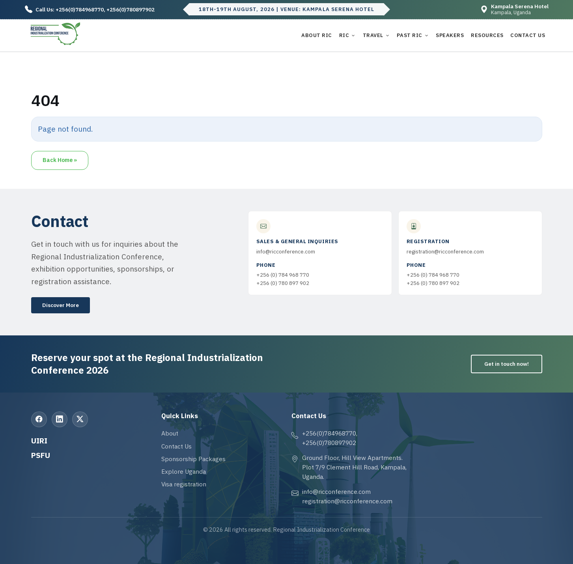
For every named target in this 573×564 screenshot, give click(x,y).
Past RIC (409, 35)
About (169, 433)
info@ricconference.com (285, 251)
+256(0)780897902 (130, 9)
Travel (373, 35)
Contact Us (527, 35)
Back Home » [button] (60, 160)
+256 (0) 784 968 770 (282, 274)
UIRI (39, 440)
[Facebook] (39, 419)
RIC (344, 35)
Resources (487, 35)
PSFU (40, 455)
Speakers (450, 35)
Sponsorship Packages (193, 459)
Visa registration (183, 484)
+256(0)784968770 (80, 9)
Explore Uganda (183, 471)
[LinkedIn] (59, 419)
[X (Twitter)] (80, 419)
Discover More (60, 305)
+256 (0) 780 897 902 (282, 283)
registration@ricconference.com (445, 251)
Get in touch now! (506, 363)
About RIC (316, 35)
